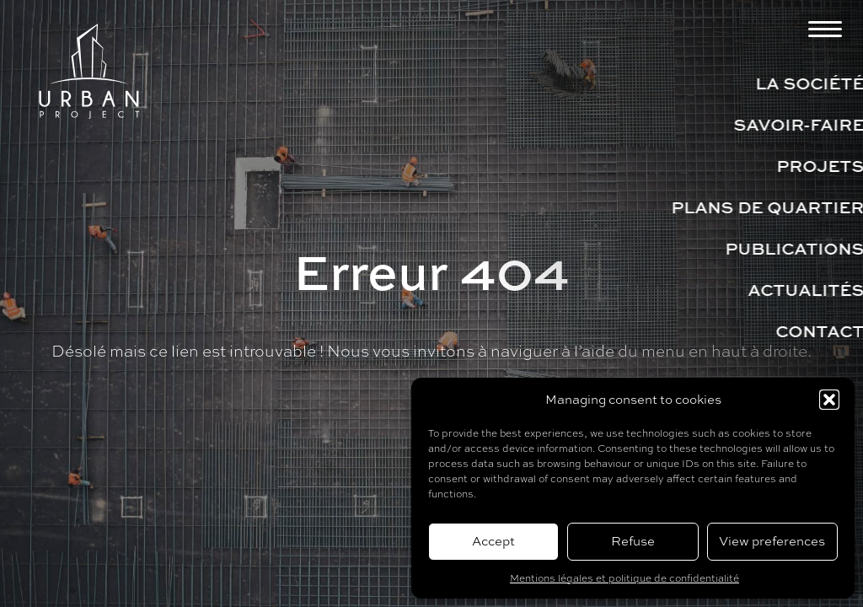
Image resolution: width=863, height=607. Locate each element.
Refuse (633, 541)
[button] (829, 399)
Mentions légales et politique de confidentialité (624, 578)
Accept (493, 541)
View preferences (772, 541)
